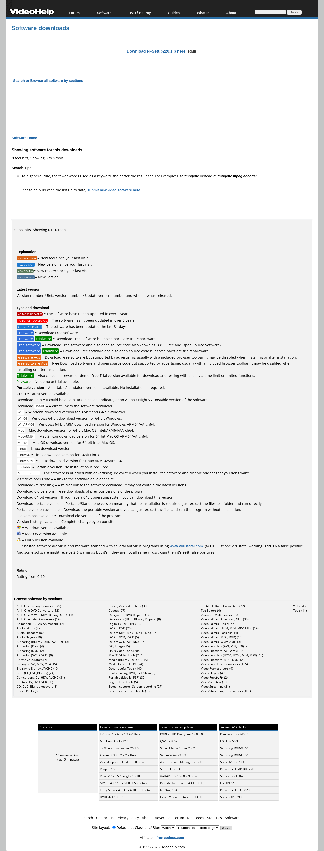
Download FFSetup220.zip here (156, 51)
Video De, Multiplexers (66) (219, 615)
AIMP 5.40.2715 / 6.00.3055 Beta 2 (123, 783)
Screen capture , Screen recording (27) (135, 686)
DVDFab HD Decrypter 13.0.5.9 (181, 734)
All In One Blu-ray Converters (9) (39, 606)
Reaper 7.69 (108, 769)
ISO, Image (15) (119, 646)
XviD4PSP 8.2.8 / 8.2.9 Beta (178, 776)
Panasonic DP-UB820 (235, 790)
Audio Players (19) (29, 637)
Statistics (214, 817)
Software (104, 12)
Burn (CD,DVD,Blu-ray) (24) (35, 673)
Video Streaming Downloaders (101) (226, 691)
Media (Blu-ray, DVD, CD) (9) (128, 660)
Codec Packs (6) (28, 691)
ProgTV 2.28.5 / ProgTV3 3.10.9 (121, 776)
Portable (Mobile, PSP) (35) (127, 677)
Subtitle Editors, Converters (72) (223, 606)
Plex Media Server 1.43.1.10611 (182, 783)
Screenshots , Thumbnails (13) (130, 691)
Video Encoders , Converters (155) (224, 664)
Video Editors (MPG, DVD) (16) (221, 637)
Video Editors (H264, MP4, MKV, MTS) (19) (230, 628)
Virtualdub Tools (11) (300, 608)
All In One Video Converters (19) (39, 619)
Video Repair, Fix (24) (215, 677)
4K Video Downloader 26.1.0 (119, 748)
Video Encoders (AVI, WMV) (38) (222, 651)
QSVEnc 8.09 (168, 741)
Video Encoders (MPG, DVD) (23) (223, 660)
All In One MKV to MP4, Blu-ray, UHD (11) (45, 615)
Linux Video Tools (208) (125, 651)
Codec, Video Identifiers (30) (128, 606)
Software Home (24, 137)
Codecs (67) (117, 610)
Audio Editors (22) (29, 628)
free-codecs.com (170, 837)
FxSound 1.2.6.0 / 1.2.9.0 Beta (120, 734)
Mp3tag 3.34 (168, 790)
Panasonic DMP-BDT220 (237, 769)
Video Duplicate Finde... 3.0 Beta (122, 762)
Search (87, 817)
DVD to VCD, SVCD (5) (124, 637)
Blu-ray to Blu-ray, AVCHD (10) (38, 668)
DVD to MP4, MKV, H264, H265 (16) (133, 633)
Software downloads (40, 28)
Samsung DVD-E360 (234, 755)
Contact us (105, 817)
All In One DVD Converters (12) (38, 610)
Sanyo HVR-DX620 (232, 776)
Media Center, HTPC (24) (126, 664)
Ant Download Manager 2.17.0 (181, 762)
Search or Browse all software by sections (48, 80)
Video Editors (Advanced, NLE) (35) (225, 619)
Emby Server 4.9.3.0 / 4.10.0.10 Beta (125, 790)
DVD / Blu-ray (140, 12)
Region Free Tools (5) (123, 682)
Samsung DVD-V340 (234, 748)
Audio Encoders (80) (31, 633)
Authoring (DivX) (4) (30, 646)
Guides (174, 12)
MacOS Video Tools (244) (126, 655)
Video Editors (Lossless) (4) (219, 633)
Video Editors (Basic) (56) (218, 624)
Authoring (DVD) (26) (31, 651)
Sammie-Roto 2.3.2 (173, 755)
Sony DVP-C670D (232, 762)
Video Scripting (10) (214, 682)
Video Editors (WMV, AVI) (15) (221, 642)
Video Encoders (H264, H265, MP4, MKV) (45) (232, 655)
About (231, 12)
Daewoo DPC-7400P (234, 734)
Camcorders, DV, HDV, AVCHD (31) (41, 677)
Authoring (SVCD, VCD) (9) (35, 655)
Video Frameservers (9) (217, 668)
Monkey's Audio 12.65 (115, 741)
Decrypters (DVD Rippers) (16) (130, 615)
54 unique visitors (68, 755)
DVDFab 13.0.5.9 (111, 797)
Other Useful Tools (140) (126, 668)
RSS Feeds (195, 817)
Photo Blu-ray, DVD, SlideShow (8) (132, 673)
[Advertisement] (162, 105)
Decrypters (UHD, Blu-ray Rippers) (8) (135, 619)
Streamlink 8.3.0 (171, 769)
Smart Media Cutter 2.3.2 (177, 748)
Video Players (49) (213, 673)
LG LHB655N (229, 741)
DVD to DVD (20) (120, 628)
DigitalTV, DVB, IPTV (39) (125, 624)
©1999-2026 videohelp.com (162, 847)
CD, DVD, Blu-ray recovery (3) (37, 686)
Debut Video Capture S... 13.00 (181, 797)
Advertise (162, 817)
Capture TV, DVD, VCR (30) (35, 682)
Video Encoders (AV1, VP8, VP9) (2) (224, 646)
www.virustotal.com (186, 546)
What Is (203, 12)
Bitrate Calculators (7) (32, 660)
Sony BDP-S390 (231, 797)
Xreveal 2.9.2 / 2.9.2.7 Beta (118, 755)
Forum (74, 12)
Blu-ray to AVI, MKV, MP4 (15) (37, 664)
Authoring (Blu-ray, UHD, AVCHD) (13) (43, 642)
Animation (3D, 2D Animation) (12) (40, 624)
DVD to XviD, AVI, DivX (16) (127, 642)
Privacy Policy (128, 817)
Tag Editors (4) (211, 610)
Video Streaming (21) (215, 686)
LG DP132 (227, 783)
